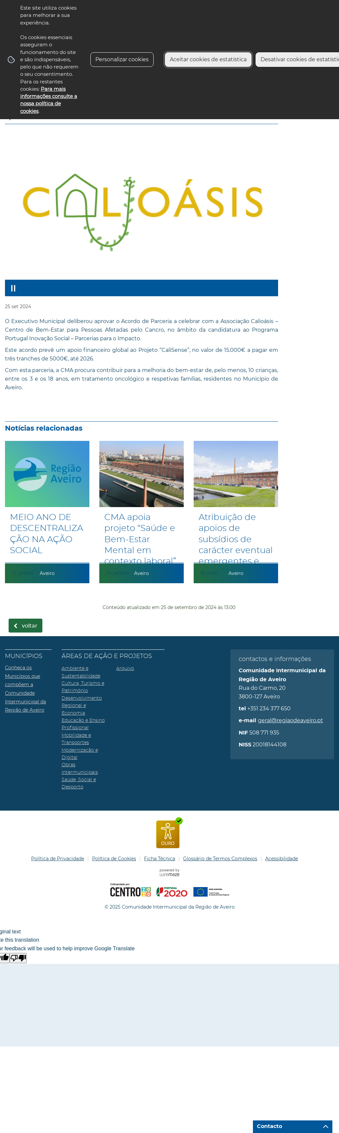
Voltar (29, 626)
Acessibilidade (281, 859)
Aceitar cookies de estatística (208, 59)
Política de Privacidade (57, 859)
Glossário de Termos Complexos (220, 859)
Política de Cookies (114, 859)
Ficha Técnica (159, 859)
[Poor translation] (18, 958)
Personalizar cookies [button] (122, 59)
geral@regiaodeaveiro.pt (290, 720)
